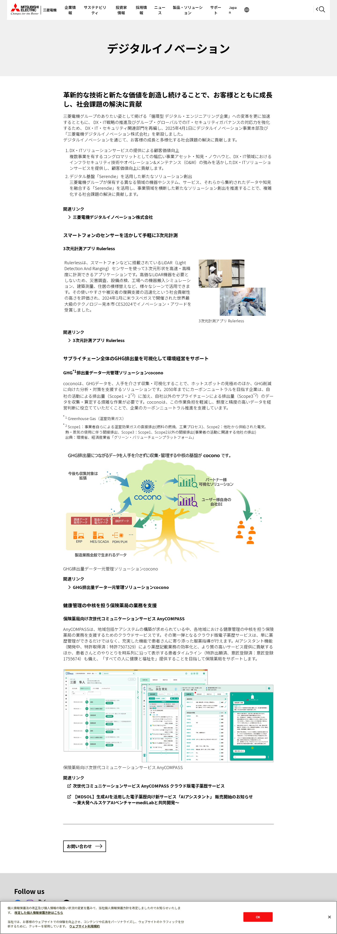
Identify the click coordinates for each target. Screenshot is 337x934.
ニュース (190, 10)
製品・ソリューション (223, 10)
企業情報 (84, 10)
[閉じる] (329, 917)
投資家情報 (145, 10)
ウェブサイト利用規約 (84, 926)
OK (258, 917)
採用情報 (168, 10)
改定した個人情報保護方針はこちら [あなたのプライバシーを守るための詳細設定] (39, 912)
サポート (256, 10)
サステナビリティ (113, 10)
